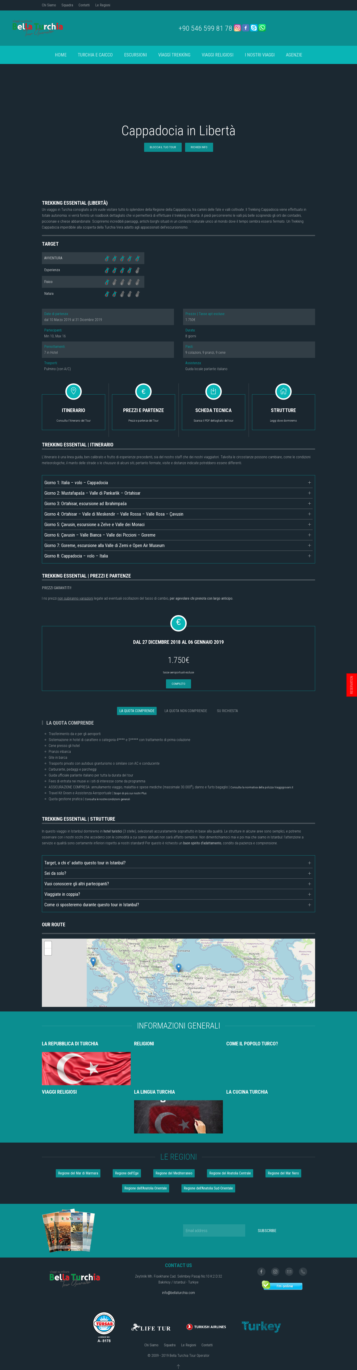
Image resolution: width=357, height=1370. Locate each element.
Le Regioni (102, 5)
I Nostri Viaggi (260, 55)
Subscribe (267, 1230)
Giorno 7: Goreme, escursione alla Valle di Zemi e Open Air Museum (104, 545)
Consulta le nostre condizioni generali (107, 799)
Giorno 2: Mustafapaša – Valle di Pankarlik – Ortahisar (92, 493)
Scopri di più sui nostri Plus (130, 793)
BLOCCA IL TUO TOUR (163, 147)
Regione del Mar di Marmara (78, 1173)
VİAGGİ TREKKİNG (174, 55)
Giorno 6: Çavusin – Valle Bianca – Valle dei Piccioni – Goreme (100, 535)
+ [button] (48, 944)
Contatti (84, 5)
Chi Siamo (49, 5)
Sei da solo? (55, 873)
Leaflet (288, 1004)
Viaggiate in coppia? (62, 894)
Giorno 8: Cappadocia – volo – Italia (76, 556)
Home (60, 55)
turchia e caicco (95, 55)
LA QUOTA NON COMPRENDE (185, 711)
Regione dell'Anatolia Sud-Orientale (208, 1188)
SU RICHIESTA (227, 711)
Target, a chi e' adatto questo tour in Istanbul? (85, 863)
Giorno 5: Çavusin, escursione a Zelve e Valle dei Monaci (94, 524)
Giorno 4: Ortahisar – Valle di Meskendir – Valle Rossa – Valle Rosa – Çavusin (113, 514)
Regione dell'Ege (127, 1173)
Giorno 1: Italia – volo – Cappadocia (76, 482)
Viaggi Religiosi (217, 55)
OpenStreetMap (305, 1004)
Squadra (67, 5)
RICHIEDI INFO (199, 147)
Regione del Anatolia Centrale (230, 1173)
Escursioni (135, 55)
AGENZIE (294, 55)
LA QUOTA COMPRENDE (136, 711)
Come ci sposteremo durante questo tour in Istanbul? (91, 904)
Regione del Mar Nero (283, 1173)
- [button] (48, 951)
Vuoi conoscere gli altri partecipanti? (76, 883)
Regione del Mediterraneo (174, 1173)
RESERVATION (351, 685)
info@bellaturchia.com (178, 1293)
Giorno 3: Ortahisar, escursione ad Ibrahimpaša (85, 503)
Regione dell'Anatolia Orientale (145, 1188)
